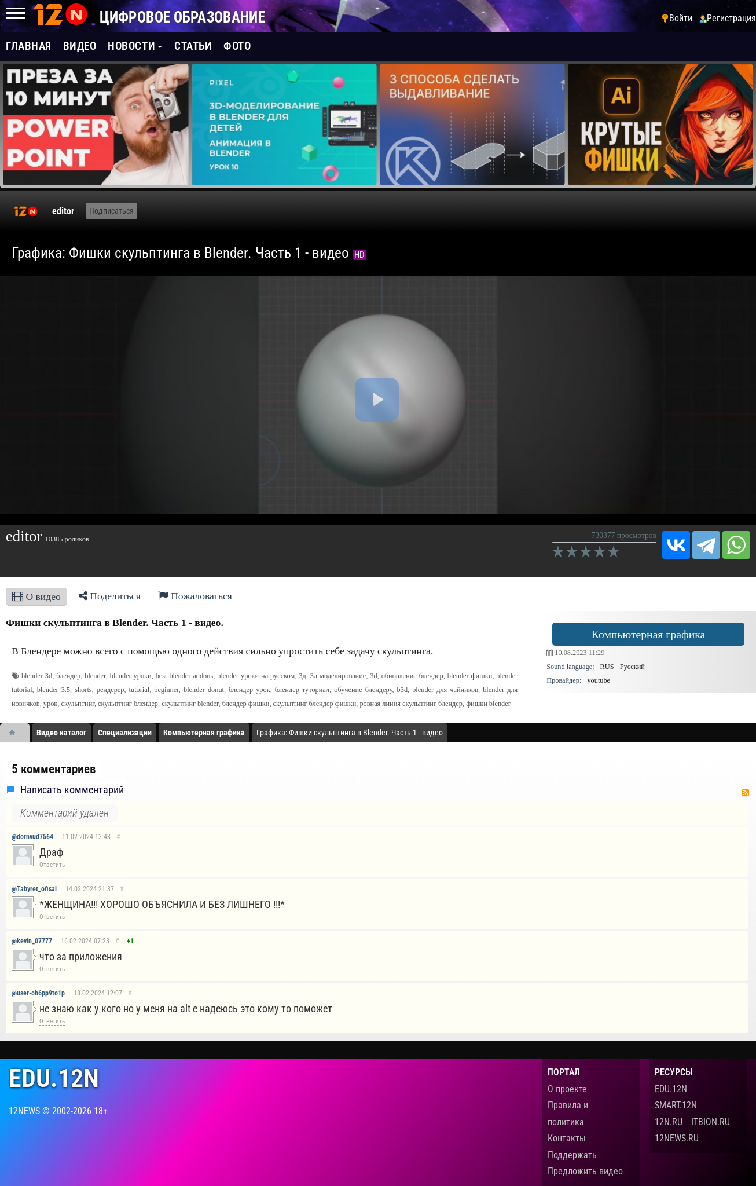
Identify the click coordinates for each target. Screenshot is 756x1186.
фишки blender (488, 704)
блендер (68, 676)
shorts (83, 690)
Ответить (52, 865)
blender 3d (36, 676)
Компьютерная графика (649, 634)
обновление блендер (412, 676)
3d (373, 676)
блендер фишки (246, 704)
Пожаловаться (195, 596)
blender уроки (131, 676)
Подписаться (111, 210)
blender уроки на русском (256, 676)
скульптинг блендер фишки (315, 704)
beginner (166, 690)
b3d (402, 690)
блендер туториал (302, 690)
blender (95, 676)
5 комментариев (54, 769)
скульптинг (77, 704)
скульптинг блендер (128, 704)
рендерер (110, 690)
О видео (36, 596)
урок (50, 704)
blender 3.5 (53, 690)
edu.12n (54, 1078)
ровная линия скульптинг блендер (411, 704)
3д (302, 676)
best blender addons (185, 676)
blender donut (204, 690)
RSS (745, 792)
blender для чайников (445, 690)
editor (63, 211)
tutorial (139, 690)
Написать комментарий (72, 790)
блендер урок (249, 690)
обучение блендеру (363, 690)
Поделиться (110, 596)
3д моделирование (338, 676)
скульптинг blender (190, 704)
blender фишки (470, 676)
